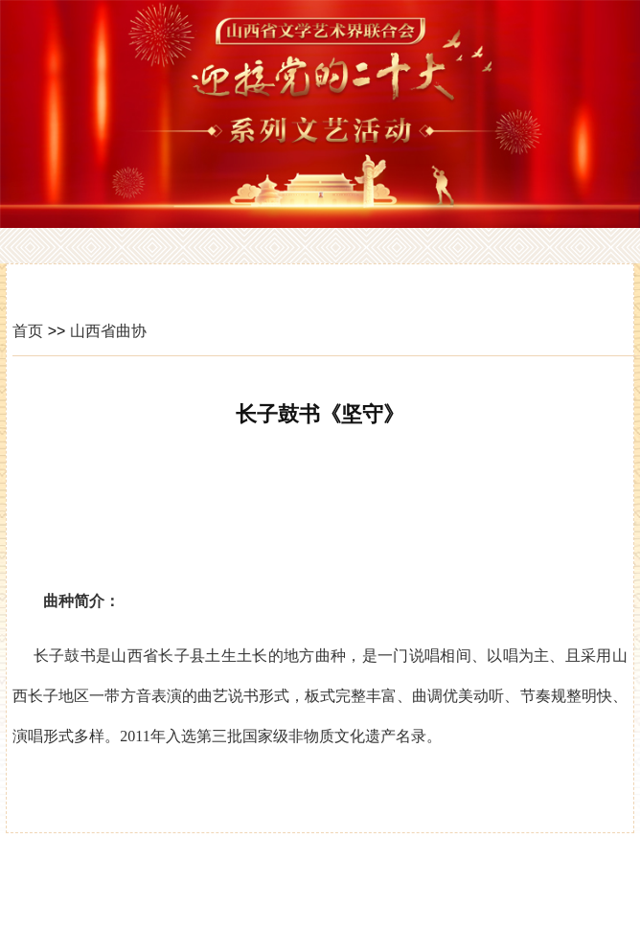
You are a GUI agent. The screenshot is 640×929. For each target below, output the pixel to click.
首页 (27, 331)
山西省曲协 (108, 331)
